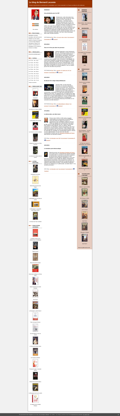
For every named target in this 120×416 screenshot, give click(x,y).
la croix (59, 37)
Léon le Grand (85, 209)
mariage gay (64, 70)
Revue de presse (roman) (35, 262)
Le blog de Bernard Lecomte (42, 2)
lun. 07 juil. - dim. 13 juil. (33, 60)
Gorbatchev (35, 97)
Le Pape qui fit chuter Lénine (35, 346)
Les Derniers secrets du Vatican (35, 131)
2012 (59, 138)
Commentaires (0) (47, 39)
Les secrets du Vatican (35, 357)
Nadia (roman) (35, 251)
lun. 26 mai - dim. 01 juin (34, 73)
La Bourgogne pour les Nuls (35, 120)
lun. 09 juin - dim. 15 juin (34, 69)
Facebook (54, 39)
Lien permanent (71, 37)
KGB (85, 65)
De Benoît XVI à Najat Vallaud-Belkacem (54, 80)
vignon (65, 37)
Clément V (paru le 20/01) (84, 186)
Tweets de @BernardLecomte (84, 247)
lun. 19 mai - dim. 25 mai (34, 75)
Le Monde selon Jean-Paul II (84, 106)
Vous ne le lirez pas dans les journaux (54, 47)
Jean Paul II (35, 299)
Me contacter (35, 29)
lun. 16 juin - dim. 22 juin (34, 67)
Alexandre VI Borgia (85, 232)
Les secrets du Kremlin (84, 94)
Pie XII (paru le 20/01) (84, 198)
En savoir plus (86, 414)
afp (68, 70)
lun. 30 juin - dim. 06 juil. (34, 62)
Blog (52, 37)
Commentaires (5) (52, 72)
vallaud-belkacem (61, 103)
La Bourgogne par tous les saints (35, 393)
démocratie (53, 138)
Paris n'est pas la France (35, 322)
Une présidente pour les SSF (52, 13)
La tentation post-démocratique (52, 148)
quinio (62, 37)
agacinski (58, 70)
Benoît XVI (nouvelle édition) (35, 381)
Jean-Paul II (84, 243)
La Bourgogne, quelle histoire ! (35, 310)
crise (57, 138)
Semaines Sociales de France (67, 133)
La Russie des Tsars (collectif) (35, 221)
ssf (57, 37)
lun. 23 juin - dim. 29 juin (34, 64)
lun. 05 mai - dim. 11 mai (34, 80)
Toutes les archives (32, 82)
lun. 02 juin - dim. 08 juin (34, 71)
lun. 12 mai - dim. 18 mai (34, 78)
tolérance (67, 103)
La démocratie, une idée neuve (52, 114)
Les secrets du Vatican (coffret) (35, 109)
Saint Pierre (84, 220)
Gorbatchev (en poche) (35, 174)
